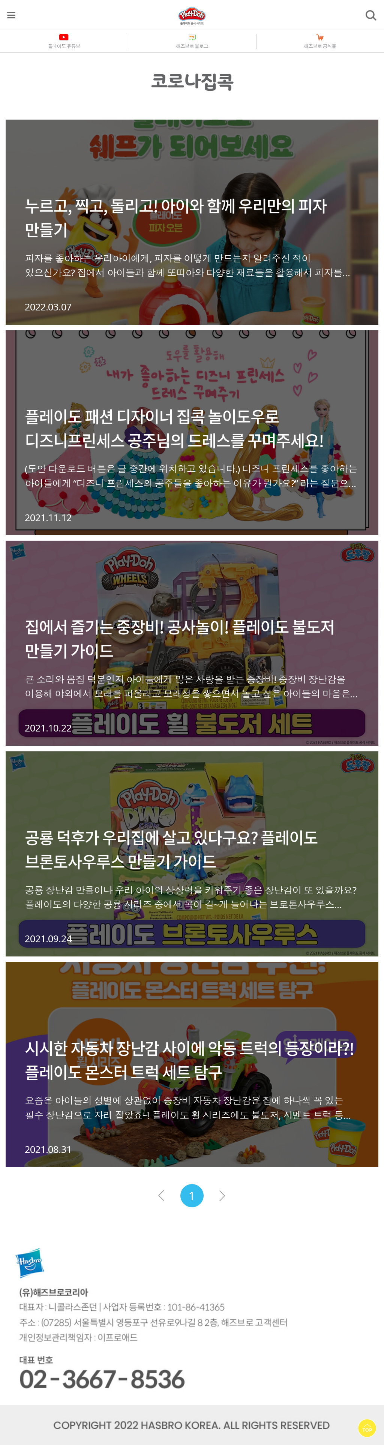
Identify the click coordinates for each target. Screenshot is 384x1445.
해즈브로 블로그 (192, 46)
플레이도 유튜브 (64, 46)
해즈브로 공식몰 (320, 46)
